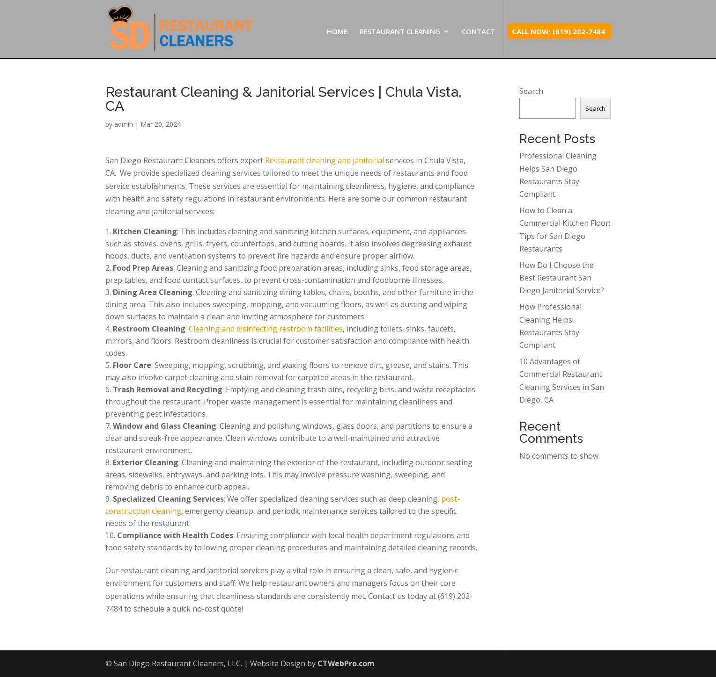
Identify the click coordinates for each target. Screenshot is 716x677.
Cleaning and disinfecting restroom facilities (266, 329)
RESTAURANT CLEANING (400, 32)
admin (123, 124)
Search (531, 91)
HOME (337, 32)
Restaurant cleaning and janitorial (324, 160)
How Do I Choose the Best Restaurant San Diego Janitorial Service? (561, 277)
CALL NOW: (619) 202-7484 (558, 32)
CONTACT (478, 32)
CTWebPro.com (346, 663)
